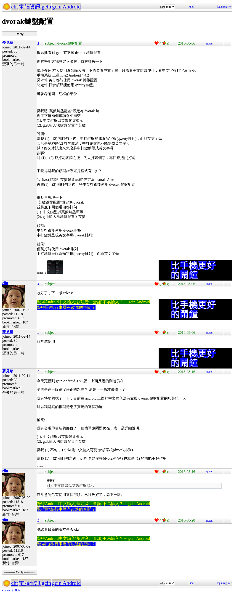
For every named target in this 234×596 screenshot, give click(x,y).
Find (191, 6)
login (220, 6)
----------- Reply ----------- (19, 34)
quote (209, 43)
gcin (46, 7)
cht (14, 7)
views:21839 (11, 590)
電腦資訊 (30, 7)
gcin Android (66, 7)
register (227, 6)
